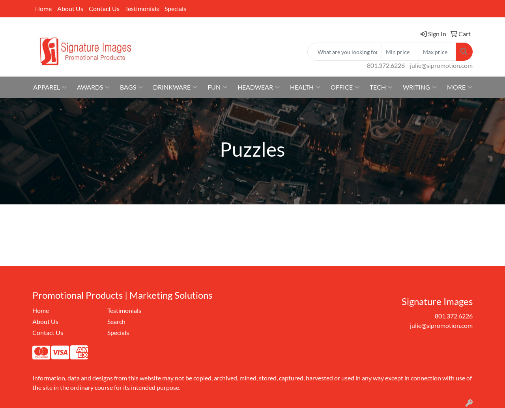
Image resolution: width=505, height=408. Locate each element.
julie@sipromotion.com (441, 65)
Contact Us (104, 8)
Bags (131, 87)
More (459, 87)
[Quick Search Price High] (437, 52)
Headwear (259, 87)
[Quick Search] (344, 52)
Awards (93, 87)
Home (43, 8)
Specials (175, 8)
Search (116, 321)
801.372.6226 (386, 65)
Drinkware (175, 87)
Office (345, 87)
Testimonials (142, 8)
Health (305, 87)
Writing (420, 87)
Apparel (50, 87)
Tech (381, 87)
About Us (70, 8)
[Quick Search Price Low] (400, 52)
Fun (217, 87)
